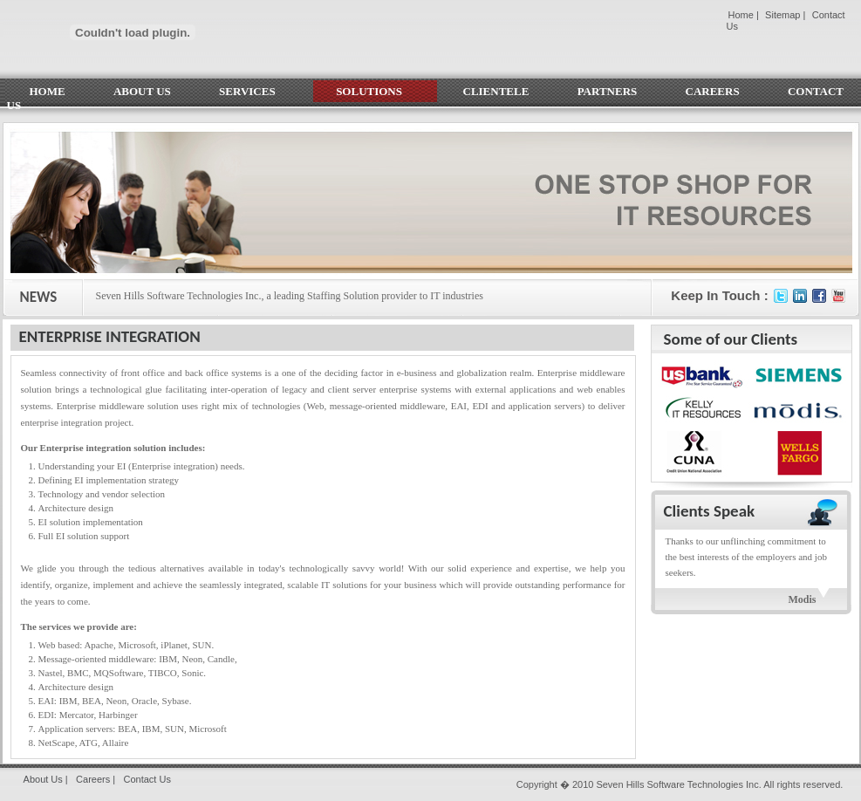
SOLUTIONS (375, 91)
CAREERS (713, 91)
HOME (47, 91)
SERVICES (253, 91)
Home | (743, 15)
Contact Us (146, 779)
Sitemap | (785, 15)
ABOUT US (142, 91)
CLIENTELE (496, 91)
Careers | (95, 779)
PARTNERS (607, 91)
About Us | (46, 779)
